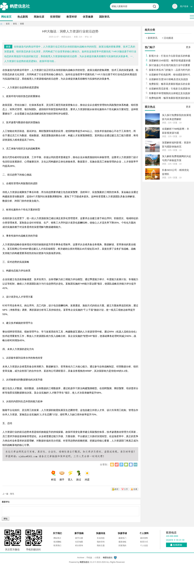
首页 (1, 23)
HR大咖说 (102, 74)
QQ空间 (112, 465)
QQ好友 (131, 465)
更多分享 (135, 465)
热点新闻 (22, 16)
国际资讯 (104, 16)
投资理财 (55, 16)
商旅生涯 (39, 16)
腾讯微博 (121, 465)
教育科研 (71, 16)
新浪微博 (117, 465)
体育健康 (88, 16)
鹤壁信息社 (20, 6)
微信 (126, 465)
